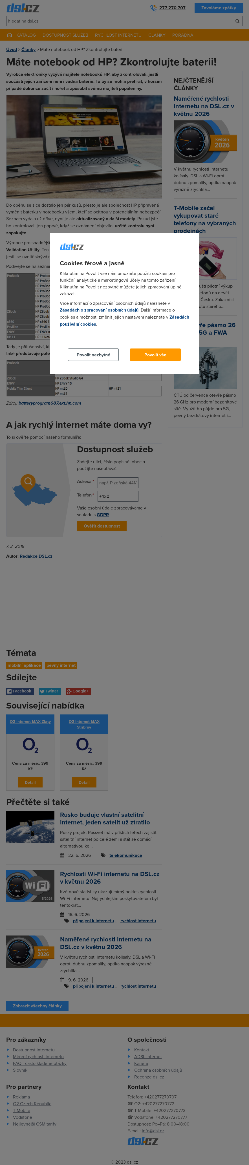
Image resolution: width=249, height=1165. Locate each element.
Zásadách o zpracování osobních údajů (99, 310)
